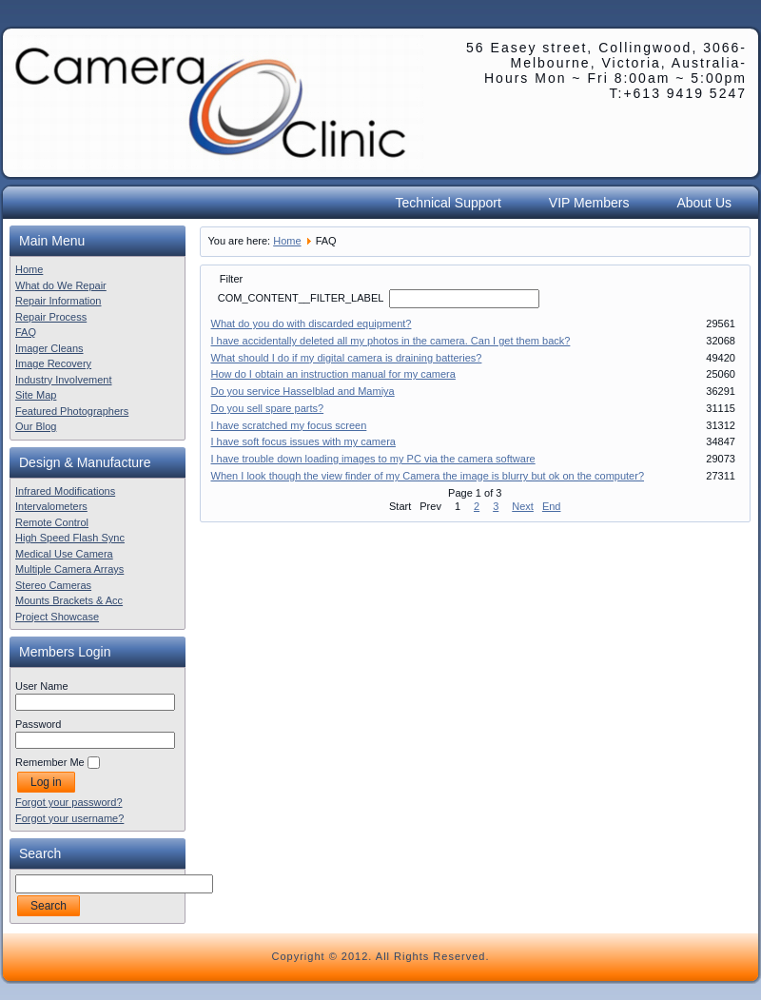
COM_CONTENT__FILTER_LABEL (302, 298)
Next (523, 506)
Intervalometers (51, 506)
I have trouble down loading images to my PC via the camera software (373, 458)
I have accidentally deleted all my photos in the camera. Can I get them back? (391, 340)
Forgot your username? (69, 818)
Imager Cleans (49, 348)
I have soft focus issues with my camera (303, 441)
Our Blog (35, 426)
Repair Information (58, 300)
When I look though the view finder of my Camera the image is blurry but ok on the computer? (428, 475)
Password (38, 724)
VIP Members (589, 202)
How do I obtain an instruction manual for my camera (333, 374)
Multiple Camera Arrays (69, 569)
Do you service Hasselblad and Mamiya (303, 391)
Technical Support (448, 202)
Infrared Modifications (65, 491)
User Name (41, 686)
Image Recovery (53, 363)
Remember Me (50, 762)
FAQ (25, 332)
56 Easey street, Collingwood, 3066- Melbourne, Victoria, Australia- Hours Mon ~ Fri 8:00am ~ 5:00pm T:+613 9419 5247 (606, 70)
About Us (704, 202)
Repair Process (51, 317)
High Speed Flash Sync (70, 537)
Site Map (35, 395)
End (551, 506)
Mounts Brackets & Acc (69, 600)
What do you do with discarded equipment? (311, 323)
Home (29, 269)
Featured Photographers (71, 411)
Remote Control (51, 522)
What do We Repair (61, 285)
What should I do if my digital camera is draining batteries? (346, 357)
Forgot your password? (69, 802)
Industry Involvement (63, 379)
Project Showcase (57, 616)
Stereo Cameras (53, 585)
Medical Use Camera (64, 553)
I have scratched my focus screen (289, 425)
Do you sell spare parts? (267, 408)
